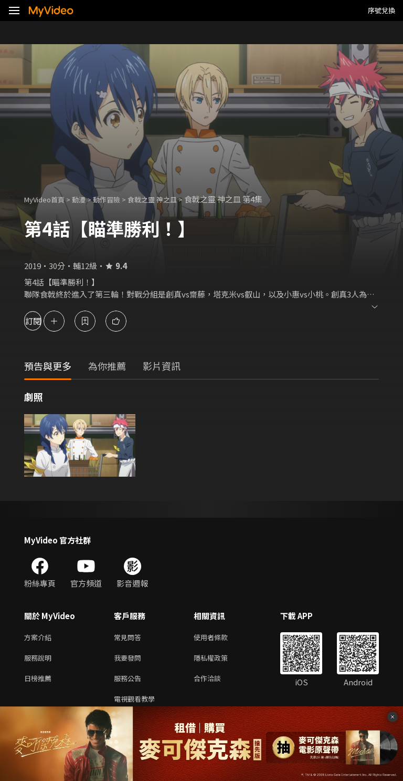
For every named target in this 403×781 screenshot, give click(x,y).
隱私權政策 (219, 659)
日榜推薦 (40, 681)
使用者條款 (219, 637)
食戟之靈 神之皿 (169, 198)
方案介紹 (40, 637)
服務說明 (40, 659)
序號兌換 (381, 10)
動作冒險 (118, 198)
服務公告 (129, 681)
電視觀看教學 (137, 704)
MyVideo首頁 (48, 198)
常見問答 (129, 637)
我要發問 (129, 659)
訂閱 (45, 320)
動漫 (87, 198)
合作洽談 (215, 681)
